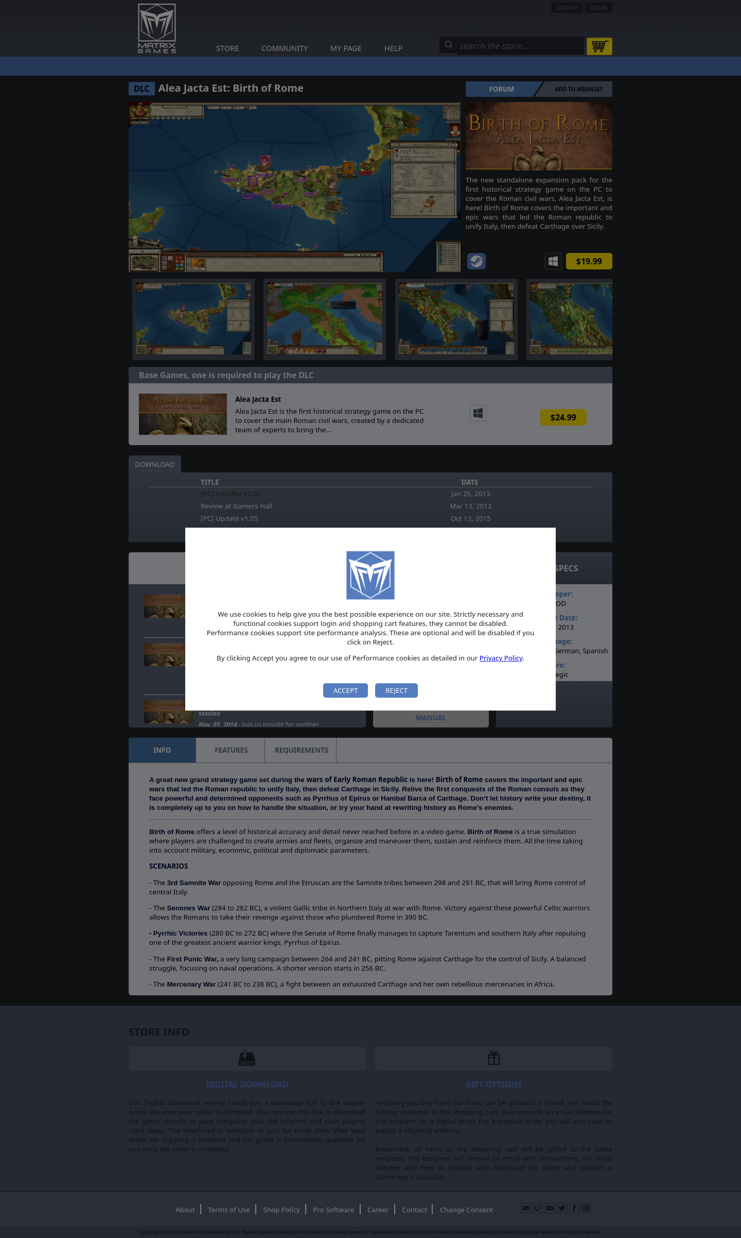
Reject (396, 690)
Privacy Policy (501, 658)
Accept (345, 690)
